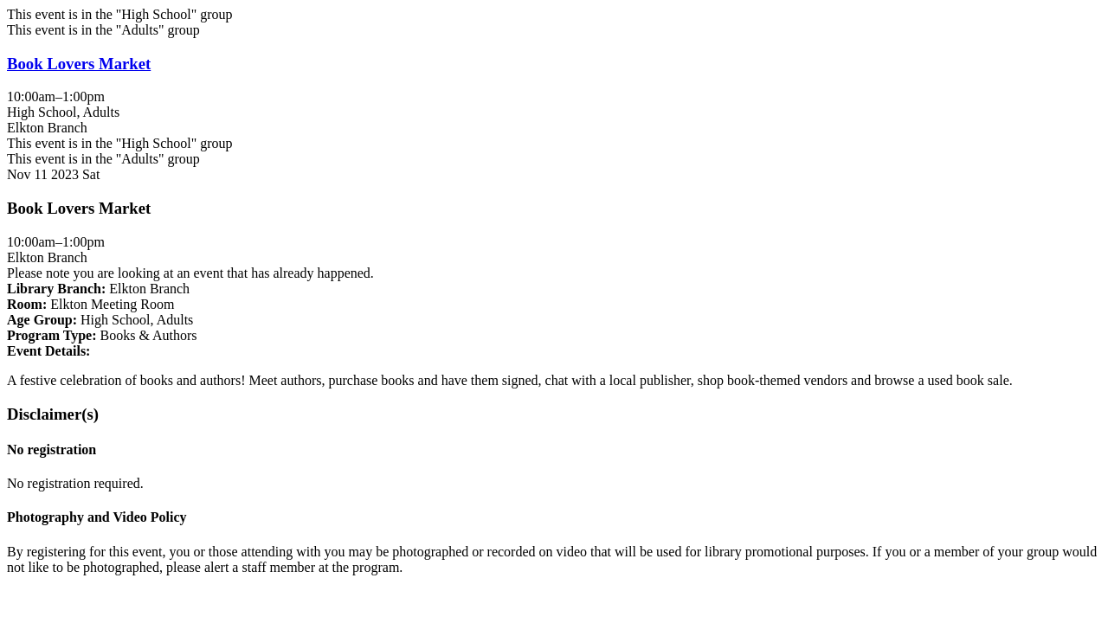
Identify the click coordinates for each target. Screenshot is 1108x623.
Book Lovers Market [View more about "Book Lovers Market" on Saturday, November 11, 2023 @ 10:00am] (79, 64)
